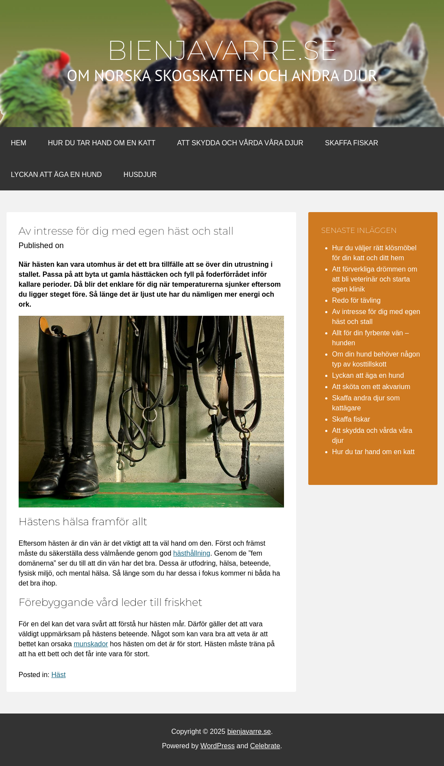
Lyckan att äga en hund (56, 174)
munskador (91, 644)
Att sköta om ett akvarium (371, 386)
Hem (18, 143)
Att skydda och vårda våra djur (240, 143)
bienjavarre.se (222, 50)
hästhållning (191, 553)
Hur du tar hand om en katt (102, 143)
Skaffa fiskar (352, 143)
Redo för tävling (356, 300)
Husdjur (140, 174)
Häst (58, 674)
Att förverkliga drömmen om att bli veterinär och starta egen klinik (375, 279)
